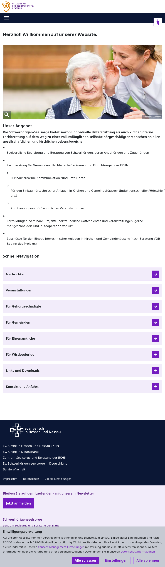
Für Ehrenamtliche (20, 338)
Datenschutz (31, 478)
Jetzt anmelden (18, 503)
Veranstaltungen (19, 290)
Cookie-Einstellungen (58, 478)
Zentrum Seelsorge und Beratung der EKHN (35, 457)
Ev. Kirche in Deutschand (21, 452)
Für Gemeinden (18, 322)
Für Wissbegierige (20, 354)
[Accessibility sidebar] (158, 22)
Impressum (10, 478)
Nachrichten (15, 274)
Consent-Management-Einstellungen (61, 547)
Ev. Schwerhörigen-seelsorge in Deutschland (35, 463)
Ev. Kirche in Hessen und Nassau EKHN (31, 446)
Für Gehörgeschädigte (23, 306)
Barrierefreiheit (14, 469)
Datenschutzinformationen (138, 551)
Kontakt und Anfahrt (22, 386)
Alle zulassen (85, 560)
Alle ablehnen (147, 560)
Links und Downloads (23, 370)
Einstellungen (116, 560)
